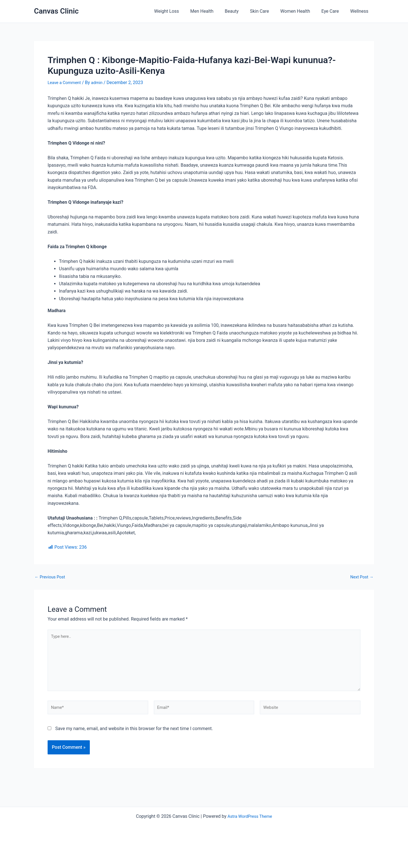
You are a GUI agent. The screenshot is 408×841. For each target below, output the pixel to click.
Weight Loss (181, 11)
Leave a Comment (66, 82)
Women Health (301, 11)
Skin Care (267, 11)
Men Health (214, 11)
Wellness (360, 11)
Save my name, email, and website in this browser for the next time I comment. (134, 735)
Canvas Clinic (56, 11)
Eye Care (333, 11)
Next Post (360, 577)
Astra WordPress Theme (249, 816)
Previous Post (51, 577)
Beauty (242, 11)
